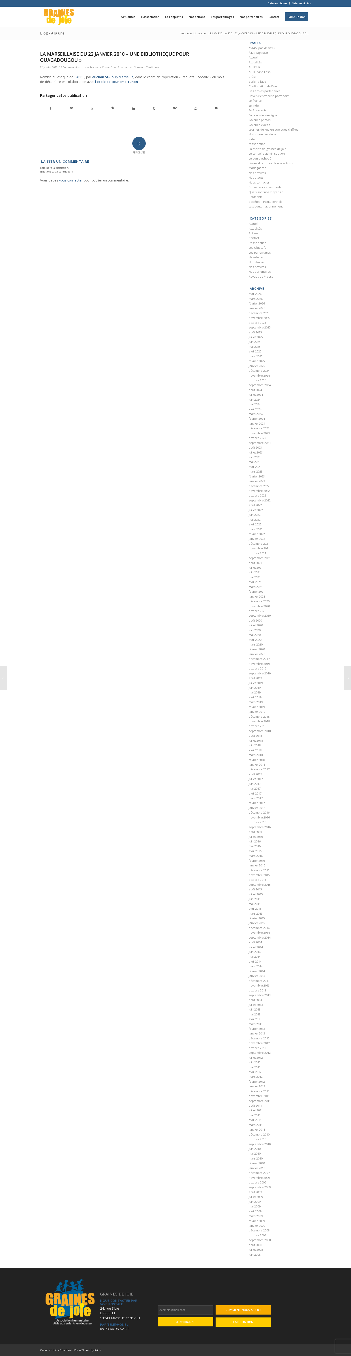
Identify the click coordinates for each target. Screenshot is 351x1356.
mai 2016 (255, 846)
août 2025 (255, 332)
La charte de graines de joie (267, 149)
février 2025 (257, 361)
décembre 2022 (259, 486)
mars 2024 (256, 414)
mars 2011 (256, 1125)
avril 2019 (255, 697)
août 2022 (255, 505)
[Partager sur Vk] (175, 108)
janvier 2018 (257, 764)
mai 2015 (255, 904)
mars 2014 (256, 966)
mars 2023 (256, 471)
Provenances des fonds (265, 187)
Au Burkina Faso (260, 72)
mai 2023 (255, 462)
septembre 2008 (260, 1240)
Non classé (256, 262)
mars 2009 (256, 1216)
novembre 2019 (259, 664)
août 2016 (255, 832)
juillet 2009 (256, 1197)
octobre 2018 (257, 726)
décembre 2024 (259, 371)
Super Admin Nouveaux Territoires (138, 67)
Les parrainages (260, 252)
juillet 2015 (256, 894)
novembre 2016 (259, 817)
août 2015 (255, 889)
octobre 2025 (257, 323)
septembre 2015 (260, 885)
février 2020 (257, 649)
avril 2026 (255, 294)
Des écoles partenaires (264, 91)
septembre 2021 (260, 558)
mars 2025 (256, 356)
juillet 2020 (256, 625)
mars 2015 (256, 913)
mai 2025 (255, 347)
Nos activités (257, 173)
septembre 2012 (260, 1053)
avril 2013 (255, 1019)
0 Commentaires (70, 67)
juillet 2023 (256, 452)
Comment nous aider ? (243, 1310)
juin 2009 (255, 1202)
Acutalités (255, 62)
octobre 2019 (257, 668)
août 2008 (255, 1245)
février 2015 (257, 918)
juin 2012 (255, 1062)
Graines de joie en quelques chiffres (273, 129)
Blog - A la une (52, 33)
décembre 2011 (259, 1091)
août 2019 (255, 678)
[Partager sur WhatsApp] (92, 108)
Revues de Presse (100, 67)
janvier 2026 (257, 308)
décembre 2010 (259, 1134)
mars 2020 (256, 644)
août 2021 (255, 563)
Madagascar (257, 168)
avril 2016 (255, 851)
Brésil (252, 77)
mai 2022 (255, 520)
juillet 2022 (256, 510)
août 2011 (255, 1105)
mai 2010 (255, 1153)
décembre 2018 (259, 717)
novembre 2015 (259, 875)
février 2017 (257, 803)
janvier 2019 (257, 712)
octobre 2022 (257, 495)
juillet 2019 (256, 683)
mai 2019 (255, 692)
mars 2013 (256, 1024)
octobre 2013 (257, 990)
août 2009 (255, 1192)
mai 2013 (255, 1014)
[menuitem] (277, 3)
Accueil (253, 57)
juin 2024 (255, 399)
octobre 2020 (257, 611)
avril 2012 (255, 1072)
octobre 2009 (257, 1182)
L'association (257, 243)
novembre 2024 (259, 376)
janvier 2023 (257, 481)
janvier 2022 (257, 539)
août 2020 (255, 620)
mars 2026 (256, 299)
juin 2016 (255, 841)
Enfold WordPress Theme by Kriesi (80, 1350)
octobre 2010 (257, 1139)
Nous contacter (259, 182)
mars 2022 (256, 529)
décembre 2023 (259, 428)
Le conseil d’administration (267, 153)
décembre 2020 (259, 601)
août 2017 (255, 774)
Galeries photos (277, 3)
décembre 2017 (259, 769)
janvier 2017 (257, 808)
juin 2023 (255, 457)
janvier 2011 (257, 1129)
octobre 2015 (257, 880)
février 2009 (257, 1221)
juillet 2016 (256, 837)
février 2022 (257, 534)
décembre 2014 (259, 928)
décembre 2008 (259, 1230)
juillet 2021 (256, 568)
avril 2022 (255, 524)
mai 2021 (255, 577)
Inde (252, 139)
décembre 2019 (259, 659)
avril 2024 (255, 409)
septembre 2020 (260, 615)
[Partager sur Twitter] (71, 108)
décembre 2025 (259, 313)
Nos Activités (257, 267)
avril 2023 (255, 467)
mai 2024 (255, 404)
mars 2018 (256, 755)
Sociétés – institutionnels (266, 202)
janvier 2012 (257, 1086)
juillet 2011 (256, 1110)
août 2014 (255, 942)
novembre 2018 (259, 721)
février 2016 (257, 861)
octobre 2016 (257, 822)
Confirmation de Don (263, 86)
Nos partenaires (260, 272)
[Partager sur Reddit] (195, 108)
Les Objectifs (257, 248)
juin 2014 (255, 952)
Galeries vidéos (301, 3)
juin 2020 (255, 630)
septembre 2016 (260, 827)
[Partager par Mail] (216, 108)
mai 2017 (255, 788)
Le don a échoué (260, 158)
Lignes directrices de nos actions (271, 163)
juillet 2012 (256, 1058)
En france (255, 101)
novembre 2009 (259, 1178)
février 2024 (257, 419)
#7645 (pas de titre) (261, 48)
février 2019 (257, 707)
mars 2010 (256, 1158)
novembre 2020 (259, 606)
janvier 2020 (257, 654)
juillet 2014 (256, 947)
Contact (254, 238)
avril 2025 (255, 351)
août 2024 (255, 390)
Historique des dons (262, 134)
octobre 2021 (257, 553)
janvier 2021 (257, 596)
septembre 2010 (260, 1144)
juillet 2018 (256, 740)
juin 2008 (255, 1254)
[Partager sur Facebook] (50, 108)
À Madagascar (258, 53)
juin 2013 (255, 1009)
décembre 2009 (259, 1173)
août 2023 (255, 447)
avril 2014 (255, 961)
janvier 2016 (257, 865)
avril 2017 (255, 793)
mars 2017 (256, 798)
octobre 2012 (257, 1048)
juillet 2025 (256, 337)
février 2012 (257, 1082)
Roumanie (256, 197)
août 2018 (255, 736)
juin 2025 (255, 342)
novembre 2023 (259, 433)
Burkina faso (257, 82)
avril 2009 (255, 1211)
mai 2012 (255, 1067)
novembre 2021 (259, 548)
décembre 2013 (259, 981)
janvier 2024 (257, 423)
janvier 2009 (257, 1226)
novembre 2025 (259, 318)
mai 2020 (255, 635)
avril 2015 (255, 909)
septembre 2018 (260, 731)
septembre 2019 (260, 673)
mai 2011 (255, 1115)
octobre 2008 (257, 1235)
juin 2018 (255, 745)
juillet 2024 (256, 395)
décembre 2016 (259, 812)
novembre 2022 (259, 491)
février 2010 (257, 1163)
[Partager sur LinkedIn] (133, 108)
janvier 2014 (257, 976)
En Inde (254, 106)
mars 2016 (256, 856)
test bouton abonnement (266, 206)
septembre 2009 (260, 1187)
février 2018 (257, 760)
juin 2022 (255, 515)
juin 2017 (255, 784)
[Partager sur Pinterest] (113, 108)
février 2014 (257, 971)
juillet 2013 (256, 1005)
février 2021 (257, 591)
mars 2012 (256, 1077)
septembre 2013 (260, 995)
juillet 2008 (256, 1250)
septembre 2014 (260, 937)
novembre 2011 (259, 1096)
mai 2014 (255, 956)
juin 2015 (255, 899)
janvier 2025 (257, 366)
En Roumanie (258, 110)
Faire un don (243, 1322)
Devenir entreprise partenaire (269, 96)
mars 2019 (256, 702)
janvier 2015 (257, 923)
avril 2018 (255, 750)
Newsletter (256, 257)
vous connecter (71, 180)
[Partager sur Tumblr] (154, 108)
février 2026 (257, 303)
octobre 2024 (257, 380)
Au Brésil (255, 67)
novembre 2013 (259, 985)
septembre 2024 (260, 385)
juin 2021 (255, 572)
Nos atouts (256, 177)
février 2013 (257, 1029)
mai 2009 (255, 1206)
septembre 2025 (260, 327)
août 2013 (255, 1000)
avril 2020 (255, 640)
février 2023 (257, 476)
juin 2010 (255, 1149)
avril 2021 (255, 582)
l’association (257, 144)
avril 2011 (255, 1120)
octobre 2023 (257, 438)
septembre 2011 (260, 1101)
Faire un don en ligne (263, 115)
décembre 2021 (259, 544)
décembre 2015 (259, 870)
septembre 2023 (260, 443)
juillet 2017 (256, 779)
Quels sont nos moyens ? (266, 192)
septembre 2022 (260, 500)
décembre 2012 (259, 1038)
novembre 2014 (259, 933)
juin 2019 (255, 688)
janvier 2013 (257, 1033)
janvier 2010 (257, 1168)
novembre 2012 (259, 1043)
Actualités (255, 229)
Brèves (253, 233)
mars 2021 (256, 587)
